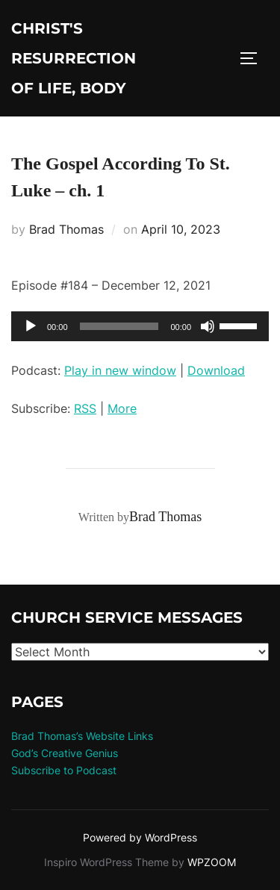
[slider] (119, 326)
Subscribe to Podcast (63, 770)
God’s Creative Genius (64, 753)
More (122, 408)
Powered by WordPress (140, 837)
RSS (85, 408)
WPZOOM (211, 862)
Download (216, 370)
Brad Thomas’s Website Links (82, 735)
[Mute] (207, 326)
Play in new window (120, 370)
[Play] (30, 326)
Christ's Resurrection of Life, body (73, 58)
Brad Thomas (66, 229)
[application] (140, 326)
